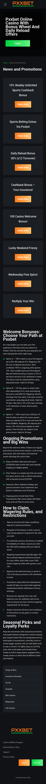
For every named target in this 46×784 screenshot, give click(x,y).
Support (6, 752)
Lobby (5, 63)
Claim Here (23, 104)
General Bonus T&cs (11, 747)
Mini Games (10, 695)
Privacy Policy (8, 757)
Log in (18, 43)
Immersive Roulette (13, 676)
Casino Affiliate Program (13, 742)
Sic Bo (8, 683)
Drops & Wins (11, 670)
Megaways (10, 702)
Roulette (9, 689)
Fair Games (10, 708)
